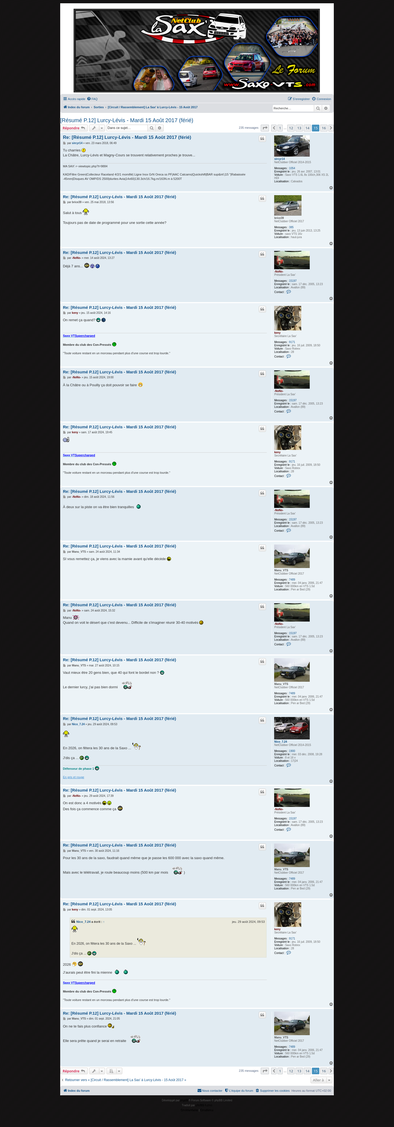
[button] (265, 128)
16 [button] (324, 127)
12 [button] (291, 127)
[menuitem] (92, 99)
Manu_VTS (281, 570)
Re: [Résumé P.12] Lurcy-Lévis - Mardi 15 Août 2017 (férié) (127, 137)
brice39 (279, 217)
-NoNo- (278, 271)
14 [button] (307, 127)
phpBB (184, 1100)
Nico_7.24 (280, 741)
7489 (292, 579)
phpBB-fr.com (204, 1105)
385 (291, 227)
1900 (292, 751)
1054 (292, 168)
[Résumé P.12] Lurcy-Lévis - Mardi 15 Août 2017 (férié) (126, 120)
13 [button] (299, 127)
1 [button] (280, 127)
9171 (292, 342)
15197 (293, 280)
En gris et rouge (73, 777)
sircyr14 (279, 158)
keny (277, 332)
